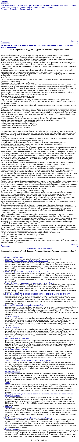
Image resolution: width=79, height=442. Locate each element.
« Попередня (5, 42)
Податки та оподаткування (38, 5)
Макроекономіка (12, 7)
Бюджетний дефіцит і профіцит (17, 338)
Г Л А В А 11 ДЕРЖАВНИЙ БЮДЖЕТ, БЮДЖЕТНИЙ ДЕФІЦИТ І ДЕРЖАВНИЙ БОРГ (37, 294)
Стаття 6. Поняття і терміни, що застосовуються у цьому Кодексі (29, 283)
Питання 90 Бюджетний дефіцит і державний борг (24, 305)
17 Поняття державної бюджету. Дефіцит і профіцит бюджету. (28, 418)
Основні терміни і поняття (15, 257)
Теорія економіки (40, 7)
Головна (4, 9)
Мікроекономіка (7, 5)
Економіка (5, 3)
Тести (7, 383)
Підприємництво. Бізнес (59, 5)
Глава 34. (8, 407)
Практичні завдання (12, 429)
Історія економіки (20, 5)
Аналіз (50, 7)
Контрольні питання (12, 372)
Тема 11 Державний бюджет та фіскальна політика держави (28, 360)
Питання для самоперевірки (16, 349)
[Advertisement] (39, 24)
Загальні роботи (26, 7)
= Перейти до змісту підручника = (39, 248)
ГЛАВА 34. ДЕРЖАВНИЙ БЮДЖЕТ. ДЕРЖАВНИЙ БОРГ (26, 261)
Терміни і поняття (12, 316)
